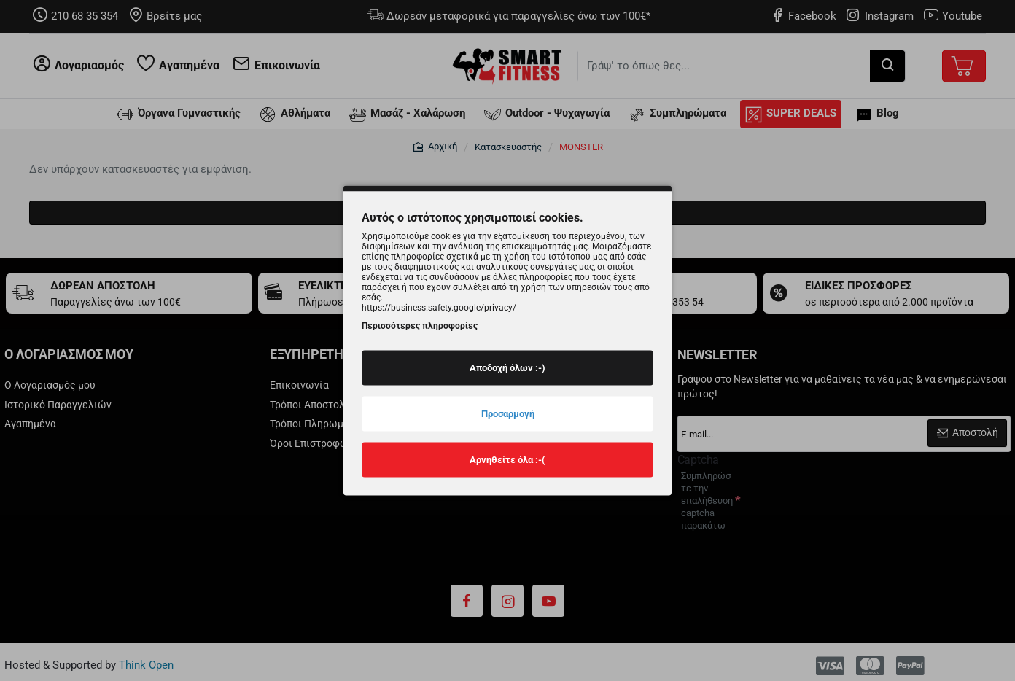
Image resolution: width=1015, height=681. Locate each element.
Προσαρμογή (507, 413)
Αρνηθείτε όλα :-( (507, 459)
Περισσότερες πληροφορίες (420, 325)
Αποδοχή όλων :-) (507, 367)
